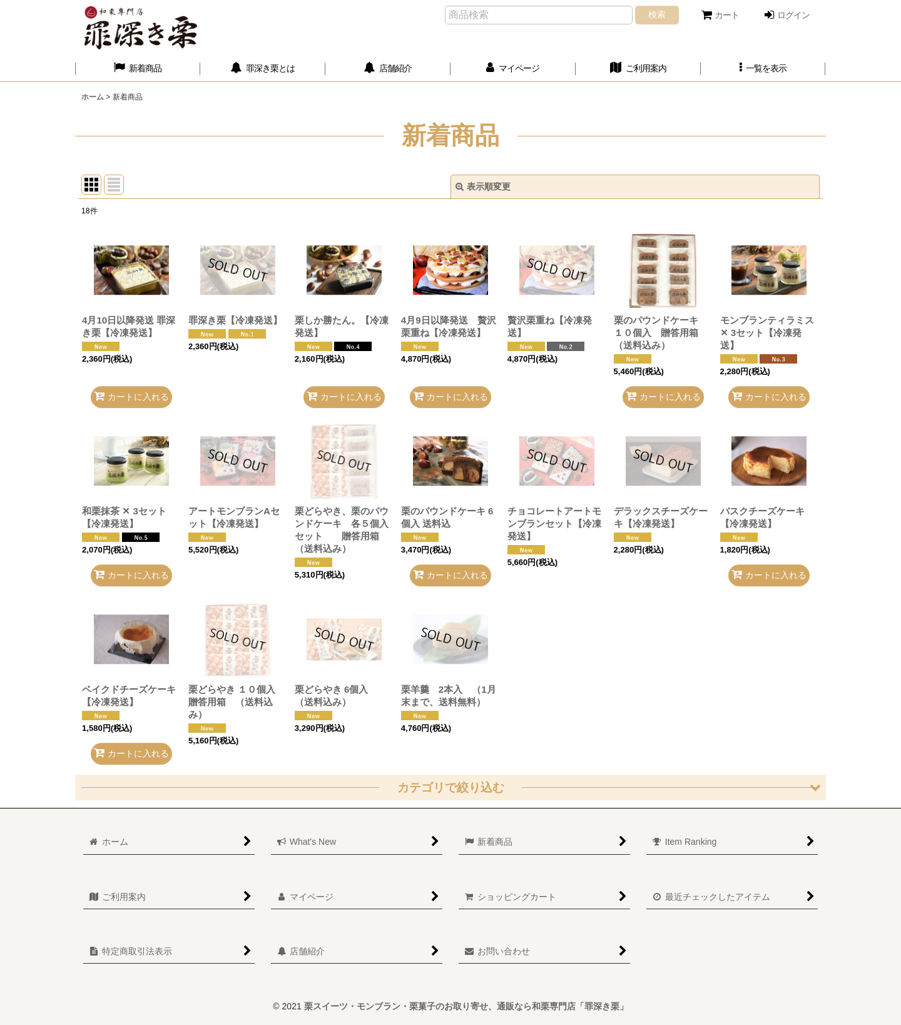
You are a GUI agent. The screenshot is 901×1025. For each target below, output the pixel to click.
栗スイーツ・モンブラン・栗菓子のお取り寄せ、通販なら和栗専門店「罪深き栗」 (466, 1006)
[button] (763, 68)
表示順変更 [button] (483, 186)
